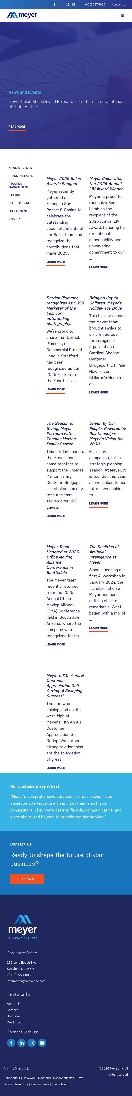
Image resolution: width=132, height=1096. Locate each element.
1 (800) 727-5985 (94, 4)
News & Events (20, 168)
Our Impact (15, 1022)
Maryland (44, 1078)
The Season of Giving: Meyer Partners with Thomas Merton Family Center (61, 433)
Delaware (29, 1078)
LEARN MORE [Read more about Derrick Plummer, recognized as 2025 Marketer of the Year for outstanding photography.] (55, 389)
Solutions (14, 1016)
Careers (12, 1010)
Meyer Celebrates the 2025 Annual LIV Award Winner (106, 183)
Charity (15, 219)
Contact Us (119, 4)
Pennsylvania (40, 1084)
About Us (13, 1004)
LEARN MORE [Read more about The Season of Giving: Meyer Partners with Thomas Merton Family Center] (55, 516)
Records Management (19, 185)
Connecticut (11, 1078)
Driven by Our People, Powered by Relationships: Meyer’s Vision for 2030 (107, 433)
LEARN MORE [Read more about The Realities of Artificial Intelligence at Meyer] (98, 628)
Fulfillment (18, 211)
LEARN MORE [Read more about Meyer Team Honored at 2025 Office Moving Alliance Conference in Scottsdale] (55, 644)
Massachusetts (63, 1078)
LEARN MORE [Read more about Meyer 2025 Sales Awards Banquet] (55, 262)
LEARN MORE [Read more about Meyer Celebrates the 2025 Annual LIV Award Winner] (98, 267)
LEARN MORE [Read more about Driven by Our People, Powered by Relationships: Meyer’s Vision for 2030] (98, 503)
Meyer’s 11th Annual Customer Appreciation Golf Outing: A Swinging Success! (65, 685)
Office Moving (19, 203)
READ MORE (17, 126)
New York (21, 1084)
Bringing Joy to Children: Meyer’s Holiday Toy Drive (105, 303)
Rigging (14, 195)
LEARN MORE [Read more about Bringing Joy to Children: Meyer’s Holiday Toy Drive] (98, 392)
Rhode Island (60, 1084)
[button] (122, 15)
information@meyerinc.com (26, 981)
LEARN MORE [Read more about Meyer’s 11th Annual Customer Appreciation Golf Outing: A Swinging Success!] (55, 768)
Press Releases (21, 176)
